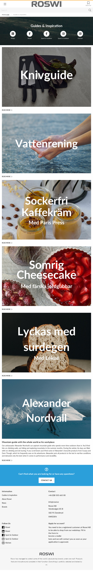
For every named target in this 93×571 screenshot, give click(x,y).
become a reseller (54, 536)
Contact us (46, 480)
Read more (7, 110)
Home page (5, 15)
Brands (4, 507)
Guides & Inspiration (9, 495)
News (4, 503)
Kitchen (8, 543)
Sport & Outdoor (11, 535)
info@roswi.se (53, 502)
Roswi (7, 527)
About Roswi (7, 499)
